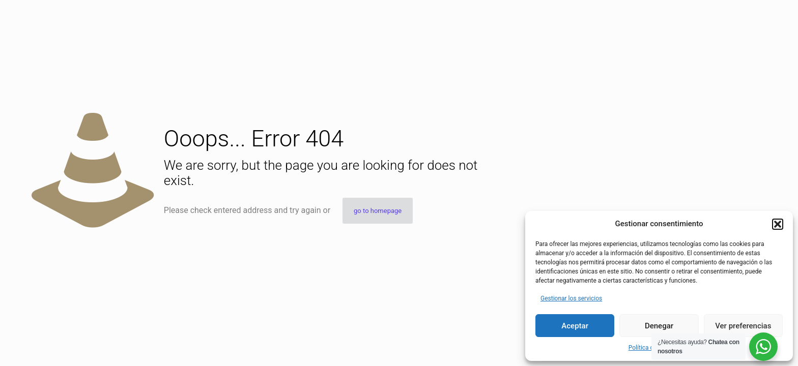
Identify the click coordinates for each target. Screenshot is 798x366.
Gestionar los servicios (571, 298)
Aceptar (574, 325)
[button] (778, 224)
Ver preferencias (743, 325)
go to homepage (378, 211)
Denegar (659, 325)
